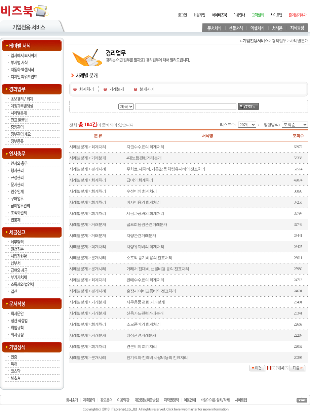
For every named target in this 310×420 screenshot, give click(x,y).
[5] (286, 368)
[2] (273, 368)
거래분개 (116, 89)
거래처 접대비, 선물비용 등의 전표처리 (157, 268)
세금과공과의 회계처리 (145, 213)
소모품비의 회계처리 (143, 324)
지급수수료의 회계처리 (145, 146)
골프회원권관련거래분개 (146, 224)
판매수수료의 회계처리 (145, 280)
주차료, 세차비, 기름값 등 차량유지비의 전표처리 (165, 169)
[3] (277, 368)
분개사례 (147, 89)
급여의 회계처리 (139, 180)
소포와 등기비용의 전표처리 (149, 257)
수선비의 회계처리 (141, 191)
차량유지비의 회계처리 (145, 246)
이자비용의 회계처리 (143, 202)
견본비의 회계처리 (141, 346)
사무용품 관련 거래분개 (145, 302)
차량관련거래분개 (141, 235)
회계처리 (86, 89)
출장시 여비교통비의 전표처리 (151, 291)
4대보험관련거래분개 (143, 158)
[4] (282, 368)
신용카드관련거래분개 (144, 313)
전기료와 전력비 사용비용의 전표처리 (157, 357)
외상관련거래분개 (141, 335)
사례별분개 (78, 146)
